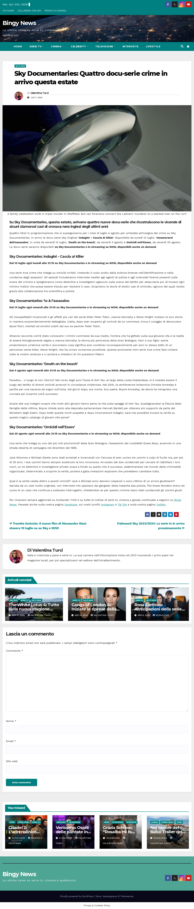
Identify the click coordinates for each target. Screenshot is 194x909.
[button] (182, 46)
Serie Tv (35, 46)
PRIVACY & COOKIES (55, 10)
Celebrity (79, 46)
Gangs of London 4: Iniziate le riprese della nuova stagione (93, 609)
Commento (14, 650)
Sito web (12, 761)
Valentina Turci (40, 92)
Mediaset (61, 822)
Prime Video (23, 822)
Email (11, 741)
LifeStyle (153, 46)
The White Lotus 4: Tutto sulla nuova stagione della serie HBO (34, 609)
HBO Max (14, 600)
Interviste (131, 46)
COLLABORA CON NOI (29, 10)
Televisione (104, 46)
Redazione (161, 615)
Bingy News (19, 23)
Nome (11, 721)
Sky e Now (20, 66)
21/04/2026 (19, 838)
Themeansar (126, 896)
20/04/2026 (113, 838)
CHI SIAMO (8, 10)
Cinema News (167, 822)
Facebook (70, 504)
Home (18, 46)
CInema (56, 46)
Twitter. (161, 504)
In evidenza (117, 822)
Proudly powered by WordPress (77, 896)
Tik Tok (122, 504)
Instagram (107, 504)
